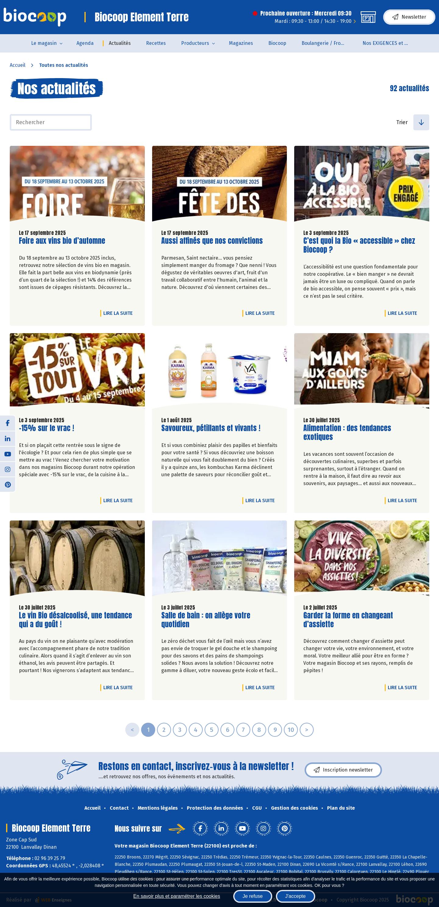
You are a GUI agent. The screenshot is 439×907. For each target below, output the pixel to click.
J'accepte (295, 896)
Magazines (241, 43)
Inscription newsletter (343, 770)
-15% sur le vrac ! (46, 428)
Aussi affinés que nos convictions (212, 240)
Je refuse (253, 896)
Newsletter (409, 17)
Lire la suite (119, 313)
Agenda (85, 43)
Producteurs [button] (195, 43)
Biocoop (277, 43)
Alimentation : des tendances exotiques (347, 432)
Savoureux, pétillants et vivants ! (210, 428)
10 (290, 729)
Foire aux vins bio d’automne (62, 240)
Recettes (156, 43)
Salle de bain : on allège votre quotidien (205, 620)
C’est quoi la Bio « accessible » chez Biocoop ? (359, 245)
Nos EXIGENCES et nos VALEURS (389, 43)
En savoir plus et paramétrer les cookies (176, 896)
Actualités (120, 43)
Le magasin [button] (44, 43)
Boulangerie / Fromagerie (328, 43)
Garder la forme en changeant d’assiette (348, 620)
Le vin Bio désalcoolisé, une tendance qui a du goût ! (75, 620)
